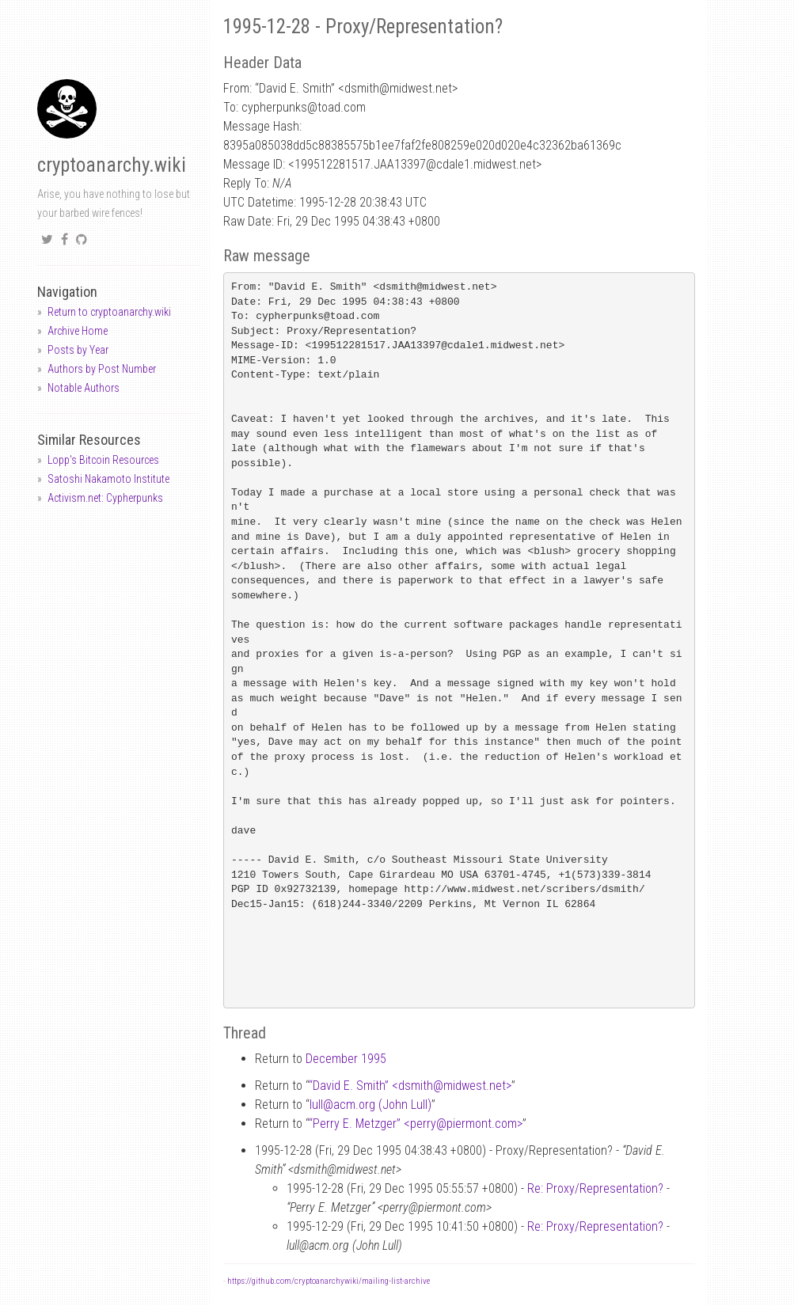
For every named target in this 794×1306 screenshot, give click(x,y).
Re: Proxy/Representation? (595, 1188)
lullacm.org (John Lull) (370, 1104)
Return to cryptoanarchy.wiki (109, 312)
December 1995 (346, 1058)
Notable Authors (83, 388)
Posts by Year (77, 350)
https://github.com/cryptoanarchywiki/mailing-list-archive (328, 1281)
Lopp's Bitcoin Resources (103, 460)
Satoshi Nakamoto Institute (108, 479)
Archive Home (77, 331)
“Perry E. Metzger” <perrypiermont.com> (415, 1123)
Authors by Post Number (101, 369)
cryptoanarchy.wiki (111, 165)
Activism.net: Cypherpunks (105, 498)
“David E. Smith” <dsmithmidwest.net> (410, 1085)
